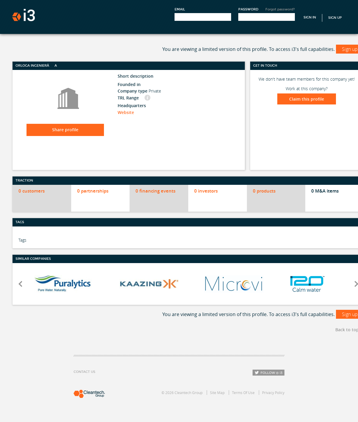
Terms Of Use (243, 392)
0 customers (31, 191)
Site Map (217, 392)
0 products (264, 191)
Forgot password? (280, 9)
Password (248, 9)
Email (180, 9)
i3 (23, 15)
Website (126, 112)
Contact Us (84, 372)
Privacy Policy (273, 392)
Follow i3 (268, 373)
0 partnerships (92, 191)
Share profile (65, 129)
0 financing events (155, 191)
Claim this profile (306, 99)
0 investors (206, 191)
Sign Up (335, 18)
